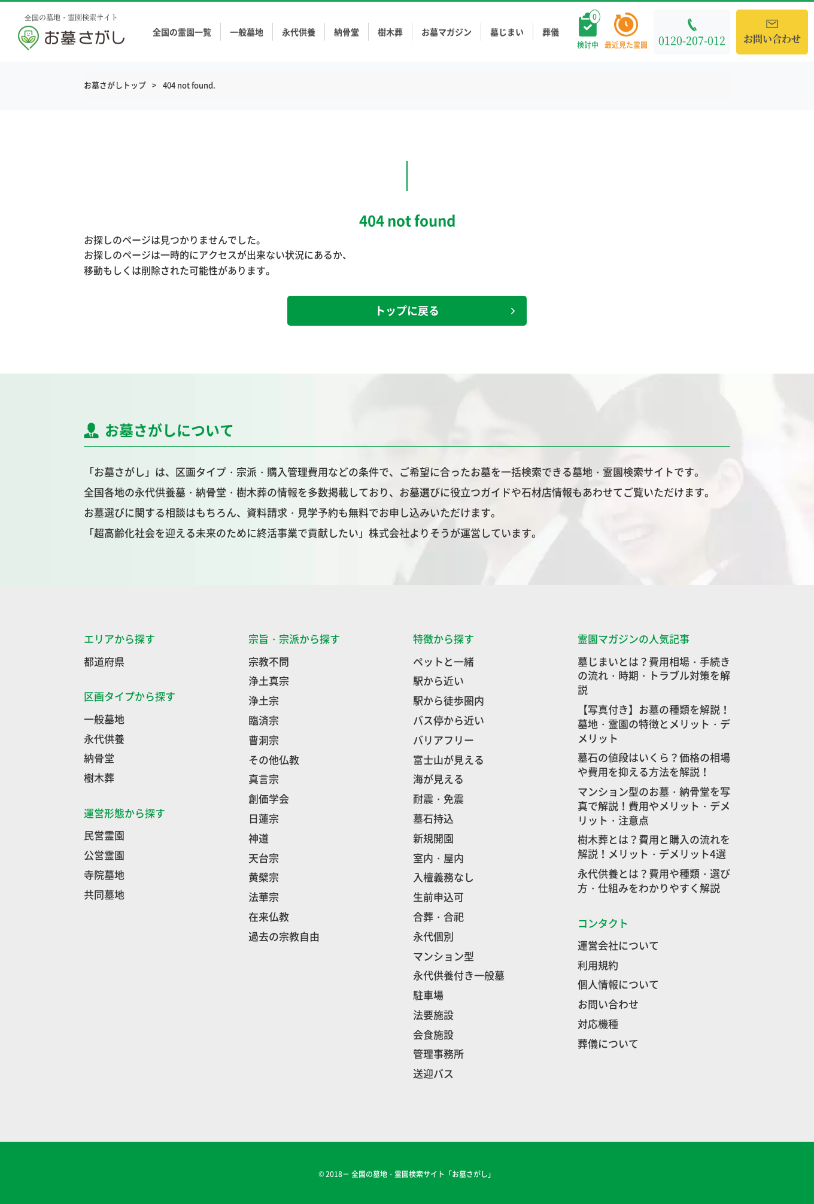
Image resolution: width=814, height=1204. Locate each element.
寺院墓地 (104, 874)
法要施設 (433, 1014)
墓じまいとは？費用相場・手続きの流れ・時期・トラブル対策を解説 (654, 675)
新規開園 (433, 837)
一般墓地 (246, 32)
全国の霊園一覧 (182, 32)
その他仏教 (273, 759)
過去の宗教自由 (284, 936)
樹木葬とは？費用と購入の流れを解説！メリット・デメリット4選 (654, 846)
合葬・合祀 (438, 916)
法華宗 (263, 896)
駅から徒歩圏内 (448, 700)
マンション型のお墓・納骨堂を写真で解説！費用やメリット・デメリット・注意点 (654, 805)
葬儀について (608, 1043)
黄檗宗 (263, 876)
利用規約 (598, 964)
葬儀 (550, 32)
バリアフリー (443, 739)
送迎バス (433, 1073)
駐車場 (428, 994)
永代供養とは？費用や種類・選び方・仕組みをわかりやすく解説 (654, 880)
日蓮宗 (263, 818)
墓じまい (507, 32)
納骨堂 (346, 32)
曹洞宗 (263, 739)
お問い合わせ (608, 1003)
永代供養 (298, 32)
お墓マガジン (446, 32)
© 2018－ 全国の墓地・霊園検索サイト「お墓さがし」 (407, 1174)
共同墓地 (104, 894)
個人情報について (618, 983)
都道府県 (104, 661)
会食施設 (433, 1034)
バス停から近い (448, 719)
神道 (258, 837)
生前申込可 (438, 896)
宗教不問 (268, 661)
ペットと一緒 (443, 661)
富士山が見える (448, 759)
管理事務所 (438, 1053)
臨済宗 (263, 719)
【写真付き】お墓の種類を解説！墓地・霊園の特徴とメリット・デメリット (654, 723)
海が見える (438, 778)
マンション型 (443, 955)
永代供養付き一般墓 (459, 975)
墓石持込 (433, 818)
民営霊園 (104, 834)
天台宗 (263, 857)
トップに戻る (445, 310)
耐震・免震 (438, 798)
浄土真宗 (268, 680)
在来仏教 (268, 916)
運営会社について (618, 945)
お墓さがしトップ (115, 84)
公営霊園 (104, 854)
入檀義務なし (443, 876)
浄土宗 (263, 700)
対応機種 (598, 1023)
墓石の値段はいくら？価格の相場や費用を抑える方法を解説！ (654, 764)
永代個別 (433, 936)
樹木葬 (390, 32)
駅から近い (438, 680)
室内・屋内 (438, 857)
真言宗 (263, 778)
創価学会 (268, 798)
